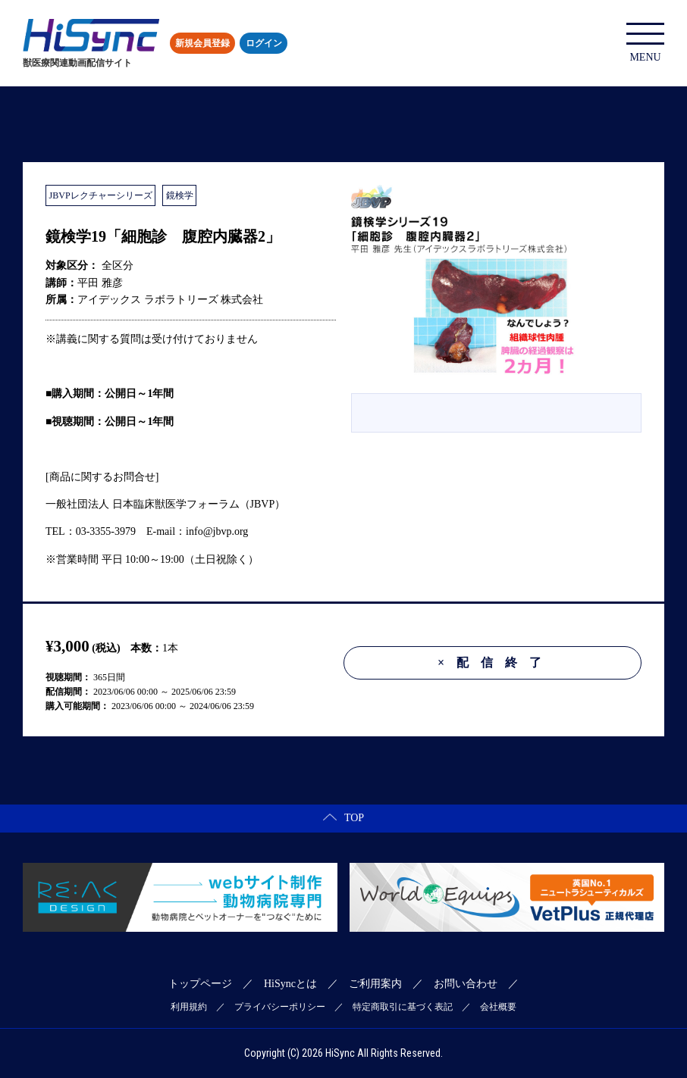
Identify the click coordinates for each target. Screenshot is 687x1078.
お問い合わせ (465, 983)
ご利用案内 (375, 983)
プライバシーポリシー (279, 1006)
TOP (343, 817)
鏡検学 (179, 195)
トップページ (200, 983)
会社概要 (498, 1006)
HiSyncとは (290, 983)
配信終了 (496, 662)
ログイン (264, 43)
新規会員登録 (202, 43)
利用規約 (189, 1006)
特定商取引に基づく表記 (403, 1006)
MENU (645, 43)
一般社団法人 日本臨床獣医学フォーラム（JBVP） (165, 504)
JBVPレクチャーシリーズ (100, 195)
